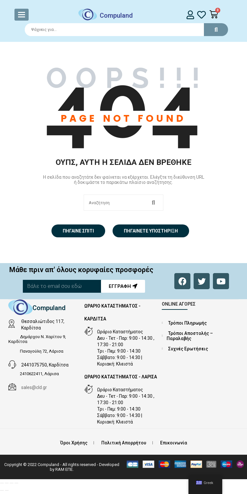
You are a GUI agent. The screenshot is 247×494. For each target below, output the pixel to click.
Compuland (116, 15)
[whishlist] (201, 14)
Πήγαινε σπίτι (78, 230)
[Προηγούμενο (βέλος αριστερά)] (2, 490)
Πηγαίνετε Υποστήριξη (151, 230)
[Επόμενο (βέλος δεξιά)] (7, 490)
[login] (190, 14)
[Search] (123, 29)
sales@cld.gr (34, 387)
